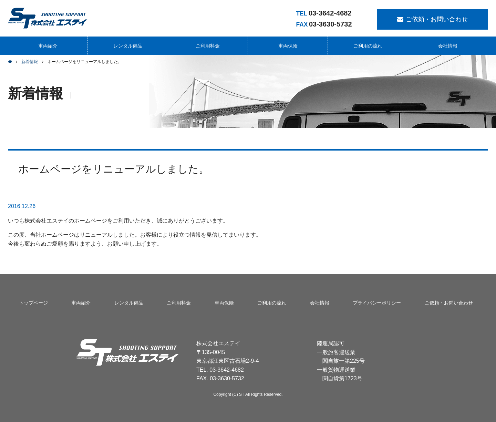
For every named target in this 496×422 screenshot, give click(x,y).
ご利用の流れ (367, 46)
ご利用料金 (208, 46)
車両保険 (288, 46)
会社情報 (447, 46)
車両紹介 (48, 46)
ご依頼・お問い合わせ (437, 19)
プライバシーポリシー (377, 303)
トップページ (33, 303)
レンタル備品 (127, 46)
